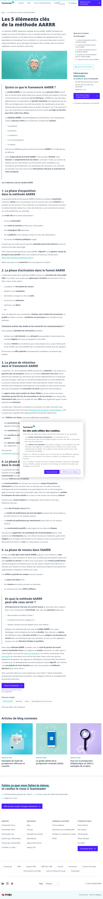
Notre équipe (83, 834)
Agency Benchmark (34, 843)
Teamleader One (8, 834)
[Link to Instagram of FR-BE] (7, 883)
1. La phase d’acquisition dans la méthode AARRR (85, 41)
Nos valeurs (82, 830)
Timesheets (75, 871)
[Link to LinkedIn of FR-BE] (3, 883)
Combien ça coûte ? (9, 847)
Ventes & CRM (7, 701)
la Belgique (26, 466)
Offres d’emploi (83, 838)
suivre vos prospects (31, 653)
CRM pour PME (46, 866)
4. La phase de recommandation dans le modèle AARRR (86, 56)
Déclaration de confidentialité (63, 830)
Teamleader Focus (8, 825)
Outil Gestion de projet (32, 871)
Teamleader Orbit (8, 830)
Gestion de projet (89, 866)
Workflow (19, 701)
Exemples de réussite (35, 834)
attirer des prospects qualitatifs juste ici (17, 257)
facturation (6, 656)
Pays (41, 883)
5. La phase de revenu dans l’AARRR (87, 59)
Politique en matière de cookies (64, 834)
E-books (30, 830)
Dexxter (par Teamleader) (11, 838)
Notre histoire (83, 825)
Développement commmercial (42, 701)
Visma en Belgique (95, 895)
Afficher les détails (70, 472)
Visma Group (83, 895)
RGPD (54, 838)
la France (36, 466)
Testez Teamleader (13, 685)
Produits (21, 3)
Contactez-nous (87, 848)
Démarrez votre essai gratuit (90, 3)
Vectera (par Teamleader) (11, 843)
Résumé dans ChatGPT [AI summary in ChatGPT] (84, 67)
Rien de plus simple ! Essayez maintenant (86, 96)
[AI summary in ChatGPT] (12, 883)
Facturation (73, 866)
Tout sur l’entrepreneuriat (42, 3)
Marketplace (31, 838)
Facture (60, 866)
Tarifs (29, 3)
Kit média (81, 843)
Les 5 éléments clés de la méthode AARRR (21, 12)
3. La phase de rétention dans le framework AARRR (85, 51)
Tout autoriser (52, 472)
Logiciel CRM (31, 866)
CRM (19, 866)
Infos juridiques (58, 825)
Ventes (27, 701)
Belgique (73, 3)
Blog (3, 12)
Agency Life (31, 847)
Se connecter (61, 3)
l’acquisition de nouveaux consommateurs (45, 410)
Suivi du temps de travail (55, 871)
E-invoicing (8, 866)
